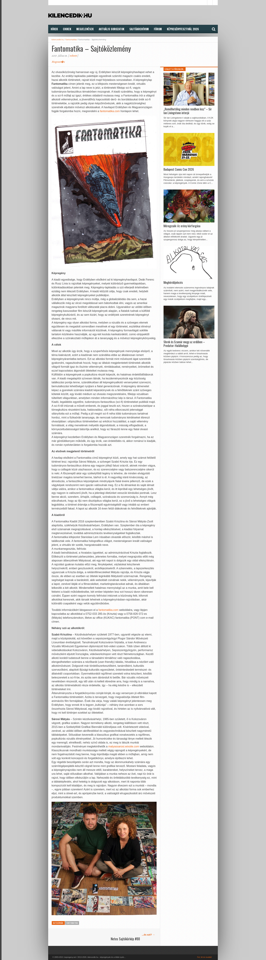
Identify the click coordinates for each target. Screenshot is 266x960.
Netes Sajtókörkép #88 (125, 939)
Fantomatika (71, 39)
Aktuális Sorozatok (111, 29)
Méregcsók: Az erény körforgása (182, 226)
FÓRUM (158, 29)
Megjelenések (85, 29)
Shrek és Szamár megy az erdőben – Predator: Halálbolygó (184, 343)
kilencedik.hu (58, 39)
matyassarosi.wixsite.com (123, 746)
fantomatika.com (110, 111)
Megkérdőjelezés (173, 282)
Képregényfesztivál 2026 (183, 29)
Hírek (54, 29)
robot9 (73, 56)
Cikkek (67, 29)
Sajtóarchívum (139, 29)
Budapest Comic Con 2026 (179, 169)
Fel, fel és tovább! (204, 957)
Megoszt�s (58, 62)
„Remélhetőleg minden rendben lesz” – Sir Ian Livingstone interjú (188, 111)
